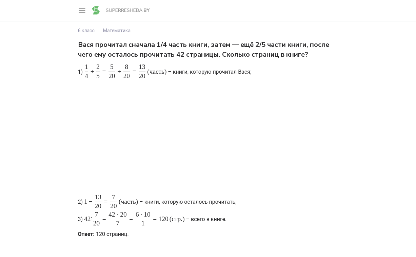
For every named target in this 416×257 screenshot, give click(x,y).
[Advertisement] (208, 129)
